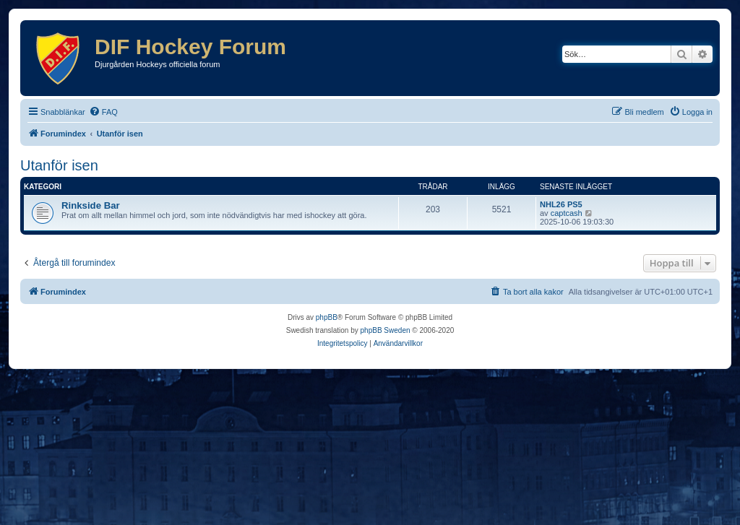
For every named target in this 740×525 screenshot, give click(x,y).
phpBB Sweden (385, 330)
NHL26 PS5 (561, 204)
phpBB (326, 317)
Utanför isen (59, 165)
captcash (566, 213)
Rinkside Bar (90, 205)
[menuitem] (103, 112)
